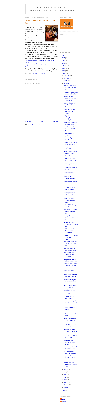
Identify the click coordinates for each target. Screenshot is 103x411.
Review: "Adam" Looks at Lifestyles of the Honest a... (70, 265)
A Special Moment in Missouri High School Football (70, 137)
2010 (63, 70)
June (65, 374)
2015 (63, 58)
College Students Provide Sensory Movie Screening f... (70, 118)
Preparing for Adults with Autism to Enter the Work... (70, 211)
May (65, 377)
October (66, 80)
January (66, 387)
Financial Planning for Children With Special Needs (70, 105)
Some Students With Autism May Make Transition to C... (69, 254)
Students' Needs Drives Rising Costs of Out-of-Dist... (70, 87)
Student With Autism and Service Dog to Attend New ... (70, 243)
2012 (63, 65)
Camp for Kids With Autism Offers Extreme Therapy (70, 364)
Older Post (55, 121)
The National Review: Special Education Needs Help (71, 224)
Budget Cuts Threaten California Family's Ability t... (69, 200)
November (67, 78)
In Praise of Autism (69, 156)
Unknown (63, 399)
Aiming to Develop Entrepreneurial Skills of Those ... (70, 217)
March (66, 382)
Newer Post (28, 121)
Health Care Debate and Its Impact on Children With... (70, 237)
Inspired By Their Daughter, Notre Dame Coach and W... (70, 98)
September (67, 83)
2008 (63, 390)
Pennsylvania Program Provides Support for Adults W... (69, 292)
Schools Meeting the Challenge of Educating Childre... (70, 314)
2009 (63, 73)
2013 (63, 63)
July (65, 372)
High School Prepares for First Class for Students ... (70, 357)
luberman (63, 401)
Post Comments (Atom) (38, 125)
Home (41, 121)
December (67, 75)
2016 (63, 55)
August (66, 369)
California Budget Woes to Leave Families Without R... (70, 183)
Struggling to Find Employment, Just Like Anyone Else (70, 342)
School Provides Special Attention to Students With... (70, 281)
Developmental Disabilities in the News (51, 9)
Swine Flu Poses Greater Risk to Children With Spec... (70, 320)
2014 (63, 60)
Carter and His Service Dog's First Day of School (69, 194)
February (66, 385)
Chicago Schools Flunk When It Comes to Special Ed (70, 111)
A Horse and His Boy (69, 133)
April (65, 379)
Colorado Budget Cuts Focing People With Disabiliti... (69, 128)
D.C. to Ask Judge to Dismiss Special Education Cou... (69, 230)
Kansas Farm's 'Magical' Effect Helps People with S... (71, 303)
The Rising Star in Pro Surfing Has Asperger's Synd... (70, 331)
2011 (63, 68)
